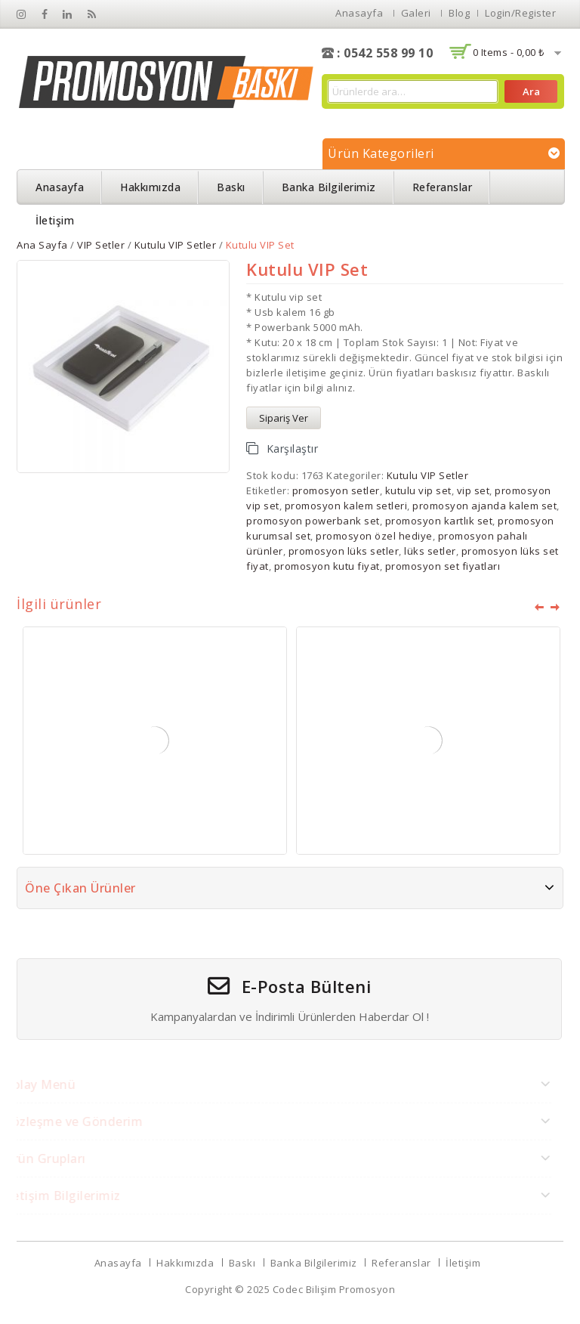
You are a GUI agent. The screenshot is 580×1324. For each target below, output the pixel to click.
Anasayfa (359, 13)
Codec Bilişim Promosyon (334, 1289)
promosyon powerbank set (313, 520)
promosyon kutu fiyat (327, 566)
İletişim (54, 220)
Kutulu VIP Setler (175, 245)
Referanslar (442, 187)
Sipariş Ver (283, 418)
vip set (473, 490)
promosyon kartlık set (439, 520)
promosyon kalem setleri (346, 505)
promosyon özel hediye (374, 536)
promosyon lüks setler (344, 551)
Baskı (231, 187)
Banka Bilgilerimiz (329, 187)
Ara (531, 91)
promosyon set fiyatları (443, 566)
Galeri (416, 13)
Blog (459, 13)
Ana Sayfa (42, 245)
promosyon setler (336, 490)
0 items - (509, 52)
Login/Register (520, 13)
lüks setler (430, 551)
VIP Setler (101, 245)
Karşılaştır (293, 448)
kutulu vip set (418, 490)
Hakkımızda (150, 187)
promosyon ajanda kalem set (484, 505)
